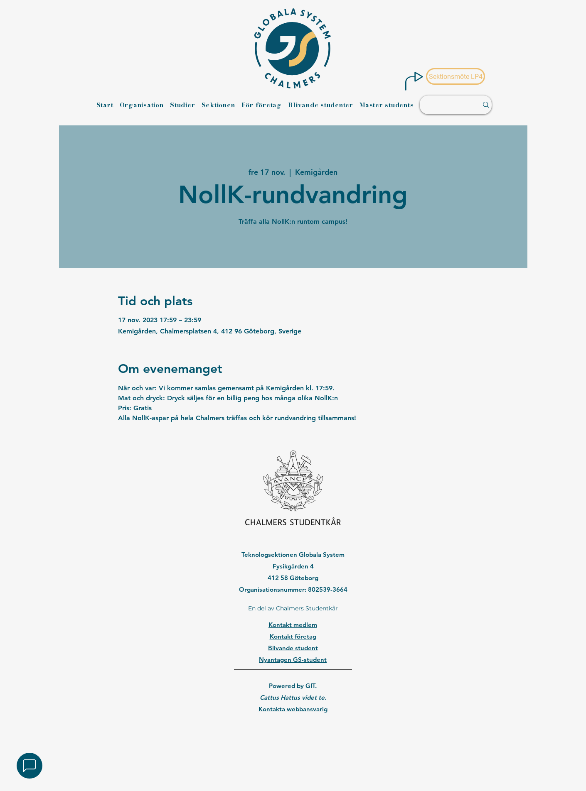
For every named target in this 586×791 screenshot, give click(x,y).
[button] (29, 766)
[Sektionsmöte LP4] (455, 76)
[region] (293, 730)
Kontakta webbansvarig (293, 709)
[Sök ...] (444, 105)
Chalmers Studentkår (307, 608)
